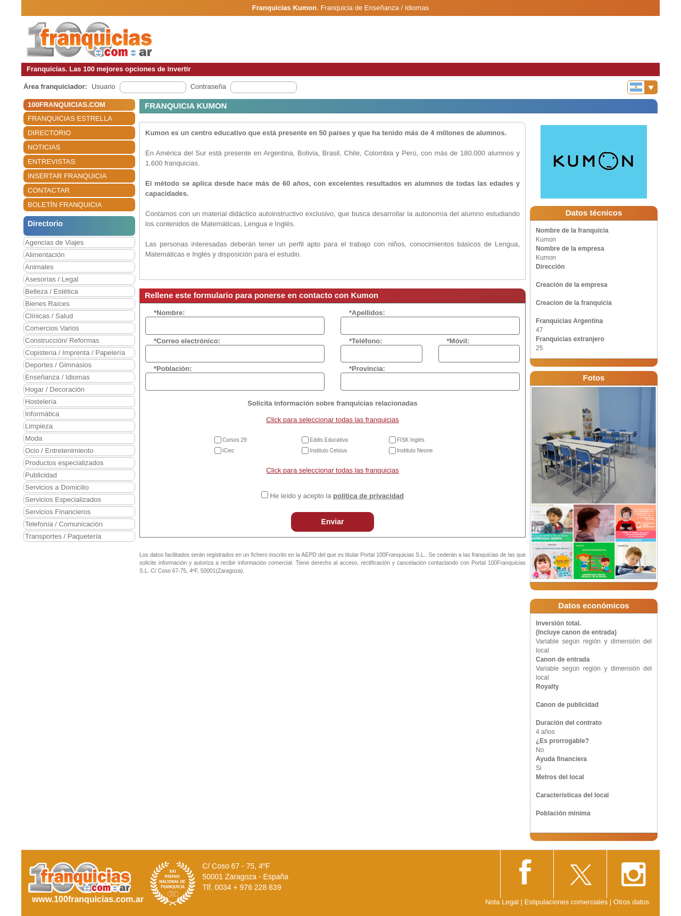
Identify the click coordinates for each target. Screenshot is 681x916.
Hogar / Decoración (55, 389)
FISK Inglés (411, 440)
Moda (34, 438)
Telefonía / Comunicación (64, 524)
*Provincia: (367, 369)
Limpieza (39, 426)
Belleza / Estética (51, 291)
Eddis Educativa (329, 440)
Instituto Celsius (328, 450)
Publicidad (41, 475)
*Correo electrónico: (187, 341)
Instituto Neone (415, 450)
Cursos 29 (234, 440)
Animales (39, 267)
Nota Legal (502, 902)
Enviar (332, 521)
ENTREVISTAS (51, 162)
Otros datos (631, 902)
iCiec (228, 450)
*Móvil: (458, 341)
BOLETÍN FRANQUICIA (65, 205)
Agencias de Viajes (54, 242)
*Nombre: (169, 313)
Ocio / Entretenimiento (59, 451)
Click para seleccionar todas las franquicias (332, 420)
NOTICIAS (44, 147)
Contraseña (208, 86)
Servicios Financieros (58, 512)
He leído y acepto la (337, 496)
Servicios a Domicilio (57, 487)
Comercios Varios (52, 328)
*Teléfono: (366, 341)
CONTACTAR (49, 190)
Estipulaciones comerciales (566, 902)
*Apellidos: (367, 313)
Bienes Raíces (47, 304)
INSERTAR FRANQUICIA (67, 176)
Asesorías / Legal (51, 279)
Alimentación (44, 255)
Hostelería (40, 402)
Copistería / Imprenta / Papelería (75, 353)
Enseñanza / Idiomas (57, 377)
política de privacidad (368, 496)
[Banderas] (642, 87)
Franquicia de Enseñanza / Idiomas (374, 8)
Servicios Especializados (63, 500)
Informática (42, 414)
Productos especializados (64, 463)
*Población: (173, 369)
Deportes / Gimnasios (58, 365)
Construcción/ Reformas (62, 340)
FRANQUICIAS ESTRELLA (70, 118)
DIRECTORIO (49, 133)
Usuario (103, 86)
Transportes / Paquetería (63, 536)
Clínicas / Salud (49, 316)
